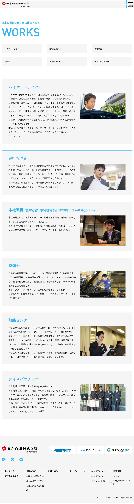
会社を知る (9, 473)
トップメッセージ (77, 473)
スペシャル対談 (98, 482)
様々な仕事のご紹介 (35, 482)
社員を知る (53, 473)
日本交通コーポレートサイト (122, 483)
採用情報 (117, 473)
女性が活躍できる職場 (35, 489)
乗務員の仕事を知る (35, 477)
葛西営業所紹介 (11, 477)
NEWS (116, 477)
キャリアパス (97, 477)
